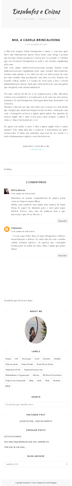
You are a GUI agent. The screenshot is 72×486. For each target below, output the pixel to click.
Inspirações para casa (33, 370)
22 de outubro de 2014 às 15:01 (22, 231)
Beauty (8, 359)
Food (37, 359)
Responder (62, 221)
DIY (16, 359)
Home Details (27, 364)
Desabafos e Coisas (36, 11)
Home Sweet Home (45, 364)
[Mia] (8, 386)
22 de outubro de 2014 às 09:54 (23, 194)
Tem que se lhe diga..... (15, 447)
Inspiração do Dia (13, 370)
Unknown (16, 228)
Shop (31, 380)
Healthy (57, 359)
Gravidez (46, 359)
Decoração (26, 359)
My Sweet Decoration (52, 375)
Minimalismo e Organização (17, 375)
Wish (47, 380)
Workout (56, 380)
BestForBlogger (51, 483)
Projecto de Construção (16, 380)
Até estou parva (12, 436)
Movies (36, 375)
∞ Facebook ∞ (36, 149)
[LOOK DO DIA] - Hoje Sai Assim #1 (36, 421)
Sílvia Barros (18, 190)
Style (39, 380)
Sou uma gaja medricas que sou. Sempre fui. (26, 441)
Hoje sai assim (12, 364)
